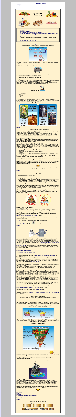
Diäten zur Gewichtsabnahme (21, 396)
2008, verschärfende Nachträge (21, 257)
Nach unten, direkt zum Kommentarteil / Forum (28, 40)
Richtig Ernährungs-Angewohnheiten (26, 36)
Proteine (17, 393)
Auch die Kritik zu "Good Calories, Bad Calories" (25, 290)
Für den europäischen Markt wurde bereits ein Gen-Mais (49, 242)
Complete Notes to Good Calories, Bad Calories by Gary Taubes (27, 287)
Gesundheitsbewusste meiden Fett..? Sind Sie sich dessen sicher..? (34, 35)
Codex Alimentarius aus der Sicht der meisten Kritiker (26, 252)
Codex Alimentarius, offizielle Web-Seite (23, 250)
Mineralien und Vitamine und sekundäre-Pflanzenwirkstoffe (26, 395)
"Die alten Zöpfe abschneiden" (28, 300)
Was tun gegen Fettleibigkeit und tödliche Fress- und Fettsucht (31, 32)
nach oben (18, 399)
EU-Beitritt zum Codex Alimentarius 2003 (23, 253)
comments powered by (17, 413)
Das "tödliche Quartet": (38, 44)
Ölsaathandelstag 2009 (20, 223)
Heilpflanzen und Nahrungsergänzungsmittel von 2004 (45, 255)
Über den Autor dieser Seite (25, 31)
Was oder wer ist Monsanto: (21, 245)
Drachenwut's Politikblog (41, 3)
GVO (19, 220)
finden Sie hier (38, 289)
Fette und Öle (18, 394)
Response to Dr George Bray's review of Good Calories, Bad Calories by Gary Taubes (44, 292)
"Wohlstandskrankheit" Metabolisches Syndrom (34, 74)
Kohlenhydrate (19, 392)
